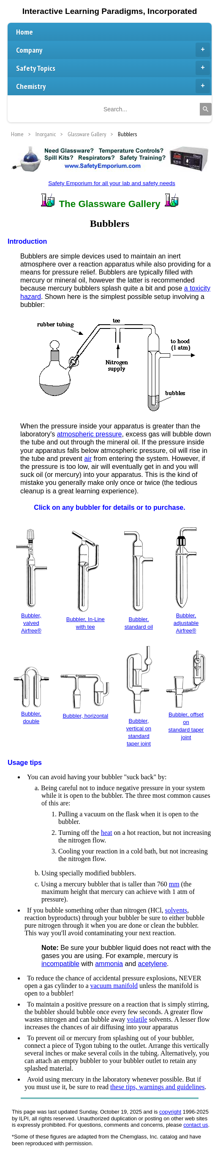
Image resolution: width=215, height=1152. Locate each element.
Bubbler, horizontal (85, 716)
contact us (195, 1125)
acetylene (152, 963)
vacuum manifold (114, 985)
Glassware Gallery (87, 134)
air (88, 458)
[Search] (206, 109)
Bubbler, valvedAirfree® (31, 623)
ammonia (109, 963)
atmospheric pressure (89, 434)
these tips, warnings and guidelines (157, 1086)
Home (24, 32)
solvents (176, 910)
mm (174, 884)
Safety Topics (113, 68)
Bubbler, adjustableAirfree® (186, 623)
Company (113, 50)
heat (106, 832)
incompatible (60, 963)
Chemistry (113, 86)
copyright (170, 1112)
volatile (137, 1019)
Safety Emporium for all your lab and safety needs (111, 183)
